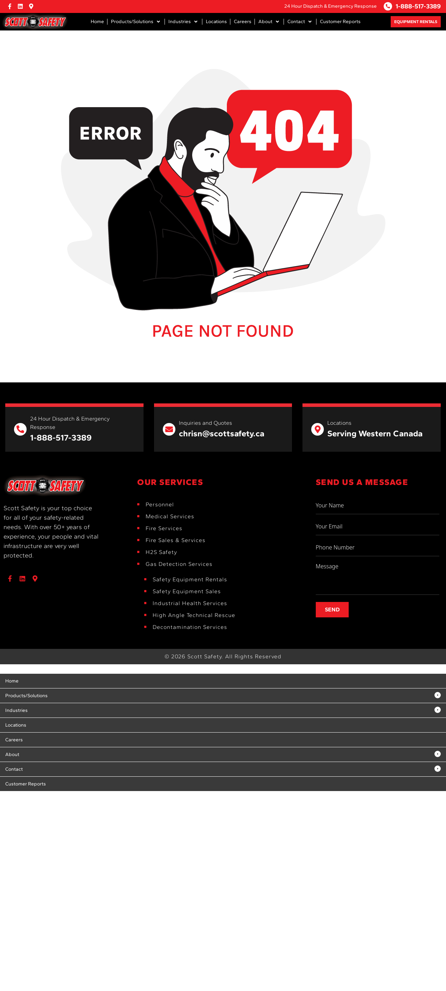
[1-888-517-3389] (388, 6)
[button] (136, 21)
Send (332, 609)
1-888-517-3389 (418, 6)
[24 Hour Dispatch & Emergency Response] (20, 429)
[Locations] (317, 429)
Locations (339, 423)
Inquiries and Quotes (205, 423)
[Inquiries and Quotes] (169, 429)
